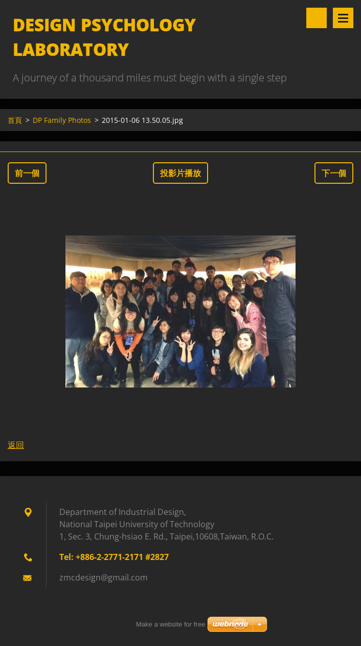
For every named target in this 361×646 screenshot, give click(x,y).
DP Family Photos (62, 120)
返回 (16, 444)
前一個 (27, 173)
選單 (343, 18)
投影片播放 (180, 173)
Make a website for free (170, 624)
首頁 (15, 120)
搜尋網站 (316, 18)
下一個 (334, 173)
